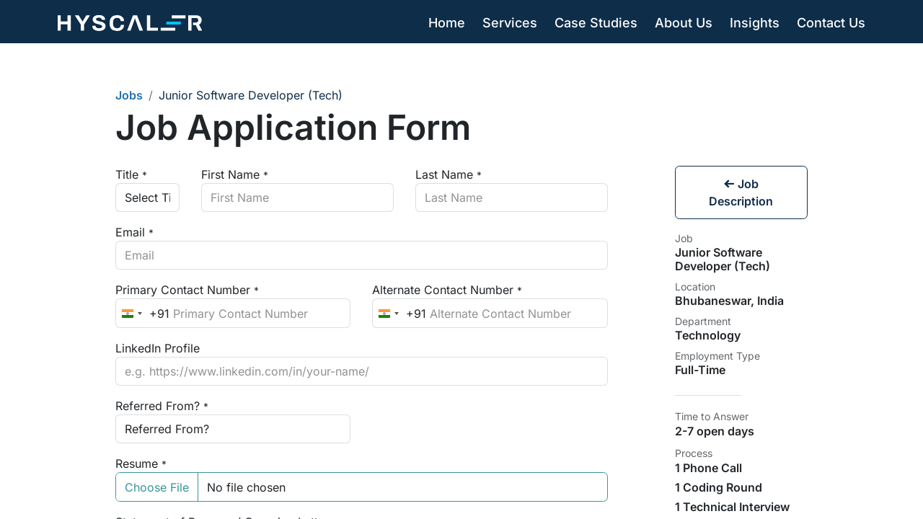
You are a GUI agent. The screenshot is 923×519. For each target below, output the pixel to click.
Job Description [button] (741, 192)
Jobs (129, 95)
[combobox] (142, 313)
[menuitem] (446, 23)
